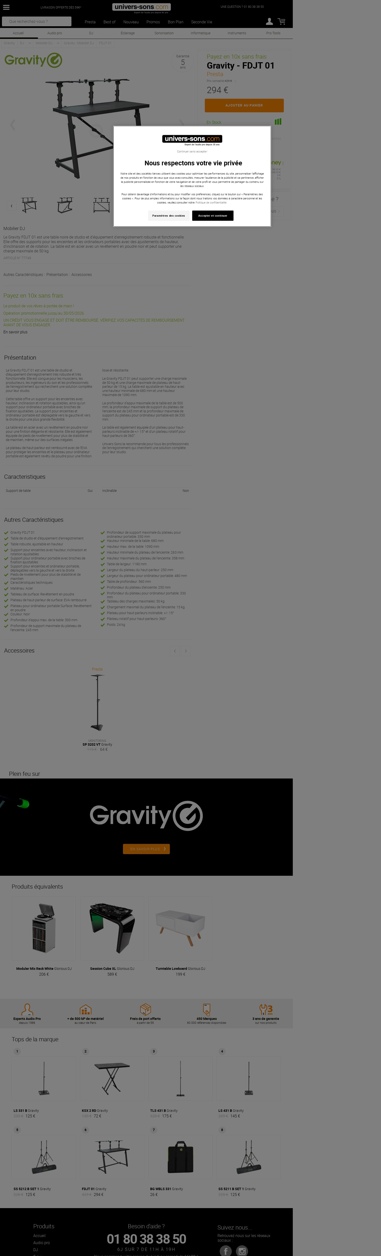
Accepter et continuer (212, 215)
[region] (192, 176)
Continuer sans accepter (192, 151)
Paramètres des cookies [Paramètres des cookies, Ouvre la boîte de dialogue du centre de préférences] (168, 215)
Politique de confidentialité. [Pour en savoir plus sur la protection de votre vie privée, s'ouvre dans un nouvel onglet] (211, 202)
